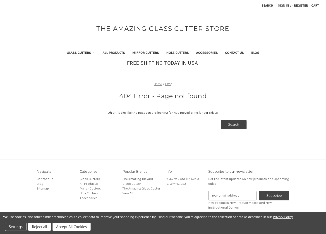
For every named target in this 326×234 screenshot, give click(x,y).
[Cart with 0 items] (315, 5)
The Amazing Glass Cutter (141, 188)
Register (301, 5)
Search (267, 5)
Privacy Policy (283, 217)
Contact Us (234, 53)
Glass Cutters (81, 53)
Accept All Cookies (71, 226)
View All (127, 193)
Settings (16, 226)
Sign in (283, 5)
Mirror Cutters (145, 53)
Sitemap (43, 188)
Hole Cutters (177, 53)
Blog (255, 53)
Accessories (207, 53)
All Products (114, 53)
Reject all (39, 226)
